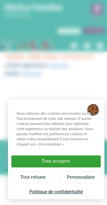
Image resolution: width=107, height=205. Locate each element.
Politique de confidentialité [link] (56, 191)
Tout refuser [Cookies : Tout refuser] (33, 177)
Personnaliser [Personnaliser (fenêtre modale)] (81, 177)
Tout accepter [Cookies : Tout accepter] (56, 161)
